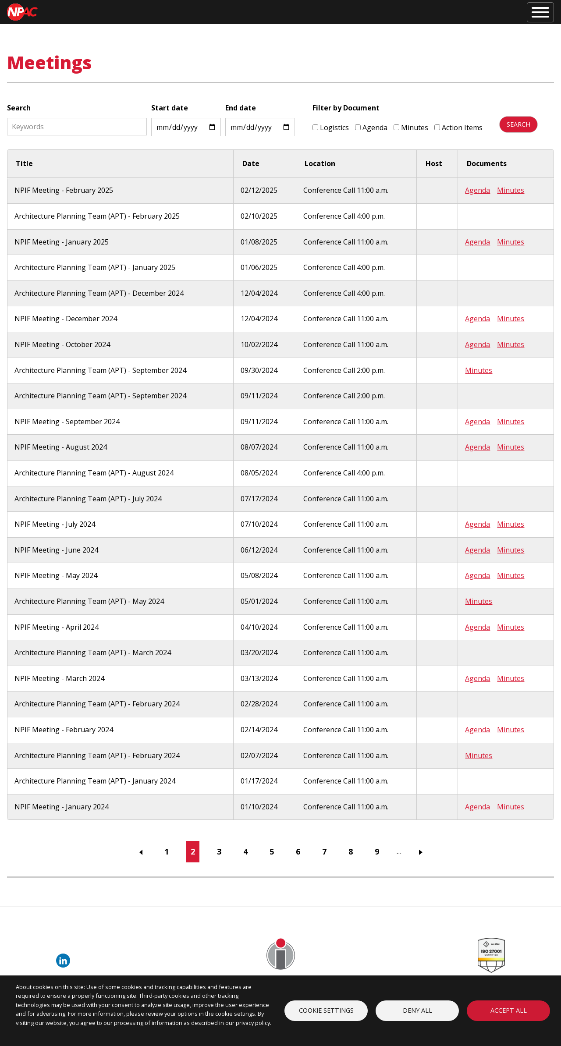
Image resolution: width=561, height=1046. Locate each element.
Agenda (371, 127)
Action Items (458, 127)
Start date (169, 108)
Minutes (410, 127)
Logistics (330, 127)
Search (19, 108)
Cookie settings (326, 1010)
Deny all (417, 1010)
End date (240, 108)
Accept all (508, 1010)
